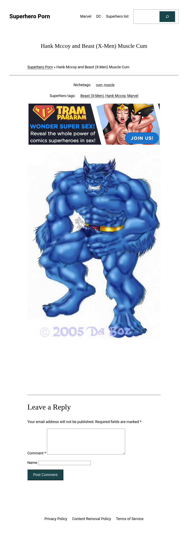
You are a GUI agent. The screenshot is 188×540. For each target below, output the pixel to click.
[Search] (167, 16)
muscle (109, 85)
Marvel (132, 96)
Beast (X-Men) (92, 96)
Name (32, 467)
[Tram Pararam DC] (94, 143)
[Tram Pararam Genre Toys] (94, 378)
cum (99, 85)
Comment (36, 458)
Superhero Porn (40, 67)
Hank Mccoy (115, 96)
